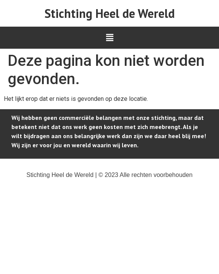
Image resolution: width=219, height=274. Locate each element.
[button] (109, 37)
